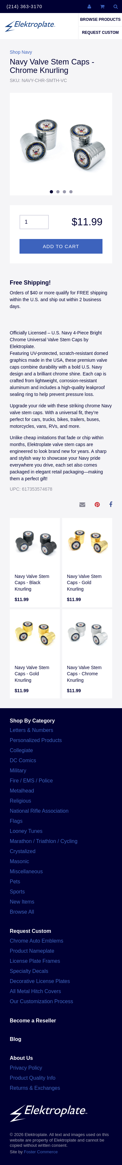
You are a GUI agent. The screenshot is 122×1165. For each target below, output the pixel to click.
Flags (16, 821)
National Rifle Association (39, 811)
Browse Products (100, 19)
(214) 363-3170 (24, 6)
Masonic (19, 861)
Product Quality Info (33, 1078)
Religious (20, 801)
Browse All (22, 912)
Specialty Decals (29, 971)
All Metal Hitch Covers (35, 991)
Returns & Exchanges (35, 1088)
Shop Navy (21, 52)
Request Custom (100, 32)
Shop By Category (32, 720)
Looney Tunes (26, 831)
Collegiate (21, 750)
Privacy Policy (26, 1068)
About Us (21, 1058)
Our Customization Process (41, 1001)
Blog (15, 1039)
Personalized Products (36, 740)
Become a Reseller (33, 1020)
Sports (17, 891)
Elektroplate (30, 26)
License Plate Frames (35, 961)
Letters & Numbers (31, 730)
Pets (15, 881)
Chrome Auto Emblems (36, 941)
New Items (22, 902)
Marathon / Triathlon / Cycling (43, 841)
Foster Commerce (41, 1151)
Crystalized (22, 851)
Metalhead (22, 790)
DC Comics (23, 760)
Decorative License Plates (40, 981)
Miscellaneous (26, 871)
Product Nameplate (32, 951)
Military (18, 770)
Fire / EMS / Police (31, 780)
